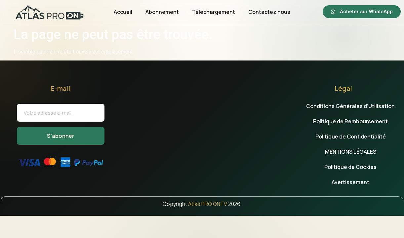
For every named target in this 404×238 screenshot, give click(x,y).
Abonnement (162, 12)
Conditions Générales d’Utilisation (350, 106)
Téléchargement (213, 12)
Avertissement (350, 182)
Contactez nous (269, 12)
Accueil (123, 12)
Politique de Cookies (350, 167)
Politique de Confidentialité (350, 136)
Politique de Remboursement (350, 121)
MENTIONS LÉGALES (350, 151)
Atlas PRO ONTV (207, 204)
